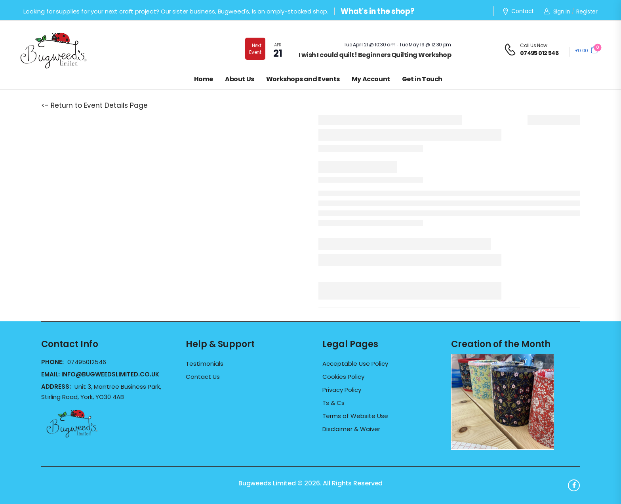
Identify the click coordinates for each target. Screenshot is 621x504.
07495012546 (86, 362)
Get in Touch (422, 79)
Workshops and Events (303, 79)
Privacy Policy (341, 389)
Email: (100, 374)
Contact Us (203, 376)
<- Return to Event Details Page (94, 105)
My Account (371, 79)
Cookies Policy (343, 376)
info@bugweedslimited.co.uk (110, 374)
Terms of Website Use (355, 416)
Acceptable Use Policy (355, 363)
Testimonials (204, 363)
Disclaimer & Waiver (351, 429)
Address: (56, 386)
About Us (239, 79)
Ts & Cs (333, 403)
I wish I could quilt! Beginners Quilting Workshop (375, 54)
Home (203, 79)
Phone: (53, 362)
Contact (518, 11)
